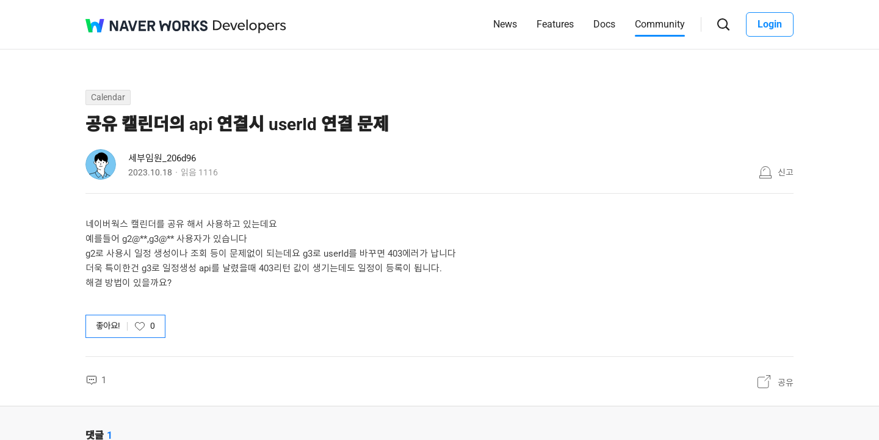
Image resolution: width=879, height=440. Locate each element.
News (505, 24)
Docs (604, 24)
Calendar (108, 97)
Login (770, 24)
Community (660, 24)
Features (555, 24)
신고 (786, 172)
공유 (786, 382)
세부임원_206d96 (162, 158)
